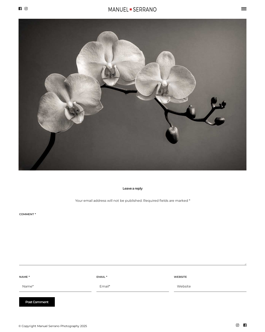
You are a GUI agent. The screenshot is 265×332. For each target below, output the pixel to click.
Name (24, 276)
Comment (27, 214)
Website (180, 276)
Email (101, 276)
